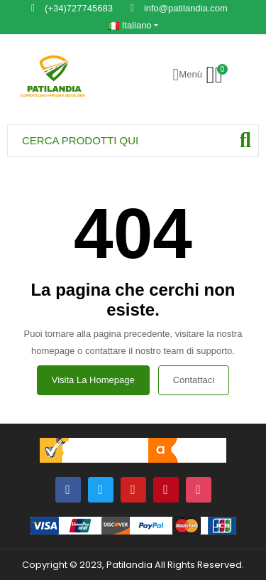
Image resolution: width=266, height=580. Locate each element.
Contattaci (194, 380)
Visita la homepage (93, 380)
